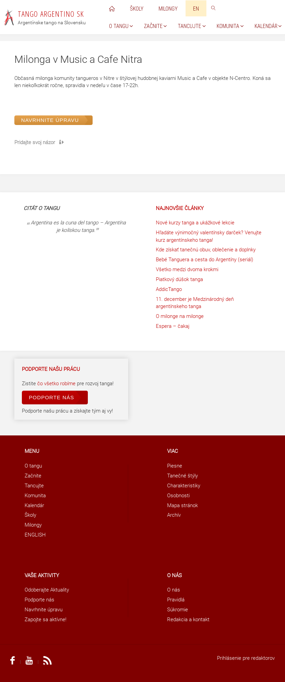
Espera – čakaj (172, 326)
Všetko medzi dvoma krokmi (187, 269)
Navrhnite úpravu (50, 120)
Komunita (35, 495)
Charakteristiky (183, 486)
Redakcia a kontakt (188, 619)
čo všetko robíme (57, 383)
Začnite (33, 476)
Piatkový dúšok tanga (179, 279)
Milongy (33, 525)
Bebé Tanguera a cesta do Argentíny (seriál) (204, 259)
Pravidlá (176, 600)
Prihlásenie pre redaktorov (246, 658)
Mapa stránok (182, 505)
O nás (173, 590)
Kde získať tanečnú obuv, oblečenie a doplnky (206, 250)
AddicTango (169, 289)
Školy (30, 515)
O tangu (33, 466)
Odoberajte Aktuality (47, 590)
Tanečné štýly (182, 476)
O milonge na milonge (180, 316)
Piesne (174, 466)
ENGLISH (35, 535)
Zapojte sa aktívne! (45, 619)
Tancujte (34, 486)
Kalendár (34, 505)
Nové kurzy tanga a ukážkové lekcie (195, 223)
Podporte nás (51, 397)
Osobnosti (178, 495)
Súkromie (177, 610)
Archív (174, 515)
